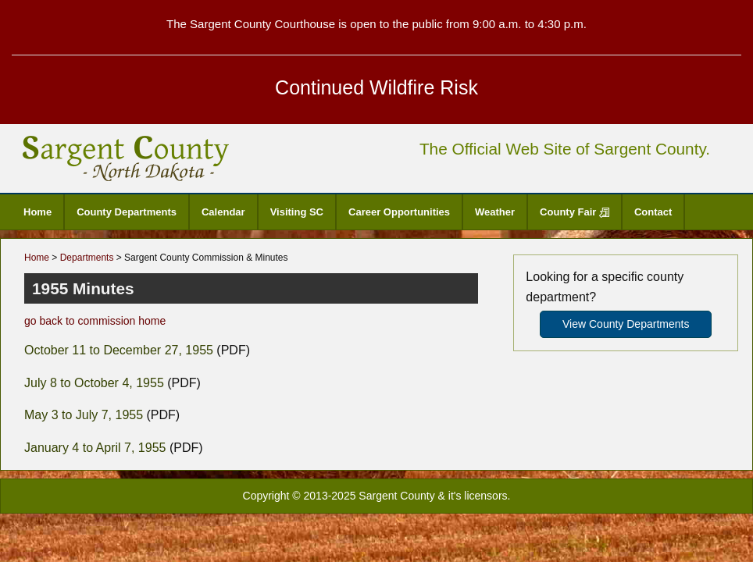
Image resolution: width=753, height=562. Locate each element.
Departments (87, 257)
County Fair (574, 212)
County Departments (127, 212)
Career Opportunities (399, 212)
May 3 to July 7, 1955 (83, 415)
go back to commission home (95, 321)
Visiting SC (296, 212)
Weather (495, 212)
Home (37, 212)
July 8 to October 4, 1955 (94, 382)
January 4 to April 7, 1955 (95, 447)
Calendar (223, 212)
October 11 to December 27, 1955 (118, 350)
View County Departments (625, 324)
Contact (653, 212)
